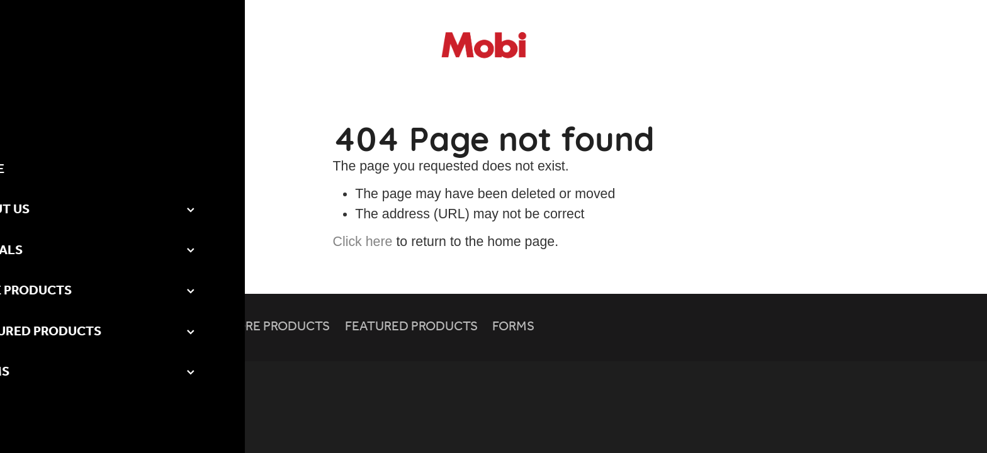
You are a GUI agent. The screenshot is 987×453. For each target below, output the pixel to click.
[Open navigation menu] (143, 46)
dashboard (125, 379)
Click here (363, 241)
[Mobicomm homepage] (493, 46)
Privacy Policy (183, 379)
